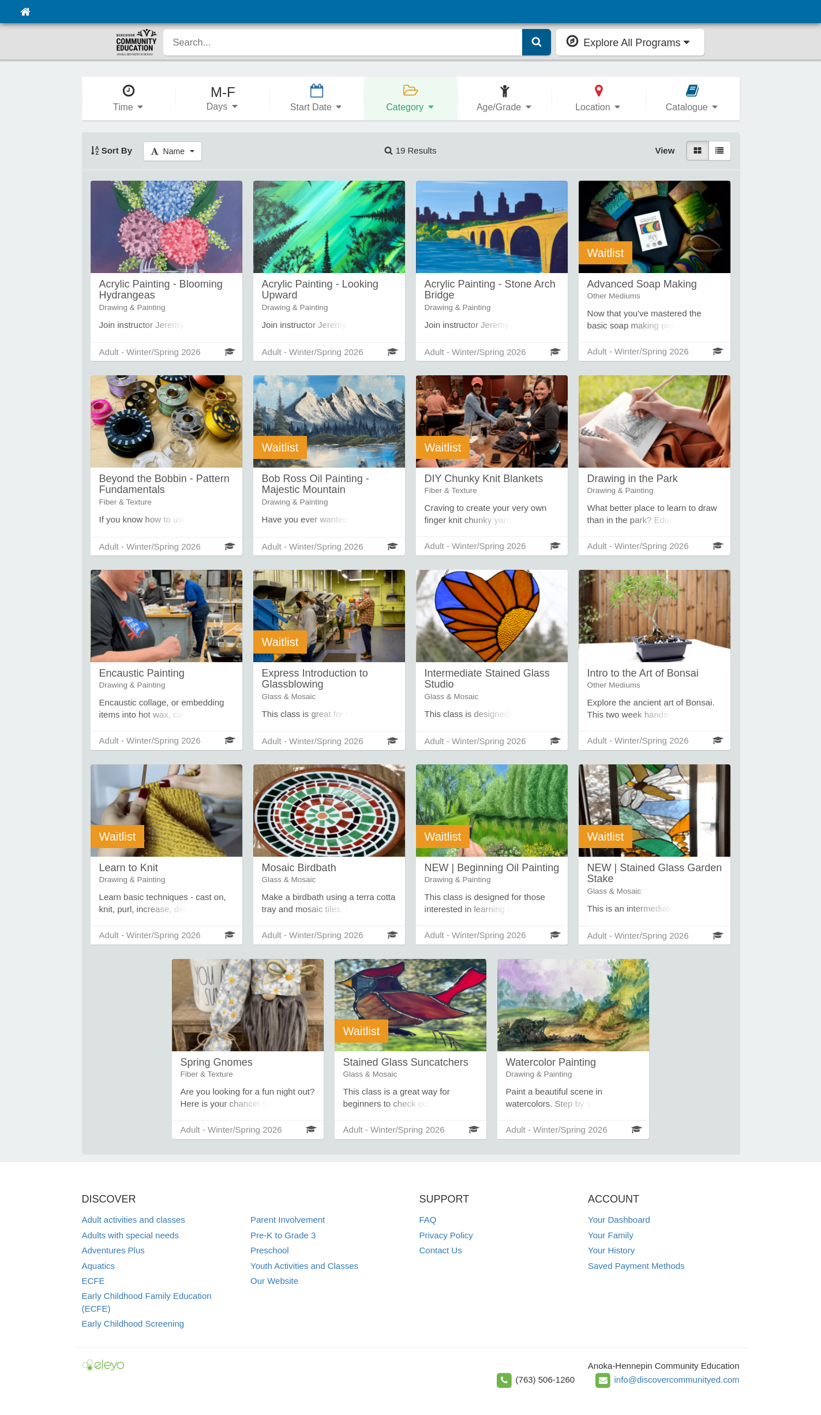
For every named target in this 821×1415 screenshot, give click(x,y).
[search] (343, 42)
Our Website (274, 1281)
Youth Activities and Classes (304, 1266)
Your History (611, 1250)
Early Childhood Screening (133, 1323)
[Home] (25, 11)
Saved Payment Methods (636, 1266)
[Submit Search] (536, 42)
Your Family (610, 1235)
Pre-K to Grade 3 (283, 1235)
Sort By (112, 150)
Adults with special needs (130, 1235)
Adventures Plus (113, 1250)
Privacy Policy (446, 1235)
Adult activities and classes (133, 1219)
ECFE (93, 1281)
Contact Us (440, 1250)
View (664, 150)
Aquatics (98, 1266)
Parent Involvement (287, 1219)
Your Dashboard (619, 1219)
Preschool (269, 1250)
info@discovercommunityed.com (677, 1379)
